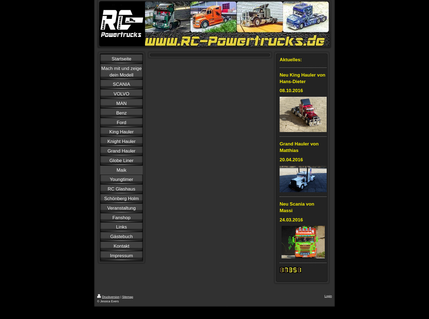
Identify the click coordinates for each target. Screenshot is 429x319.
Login (328, 296)
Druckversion (108, 296)
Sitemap (127, 296)
